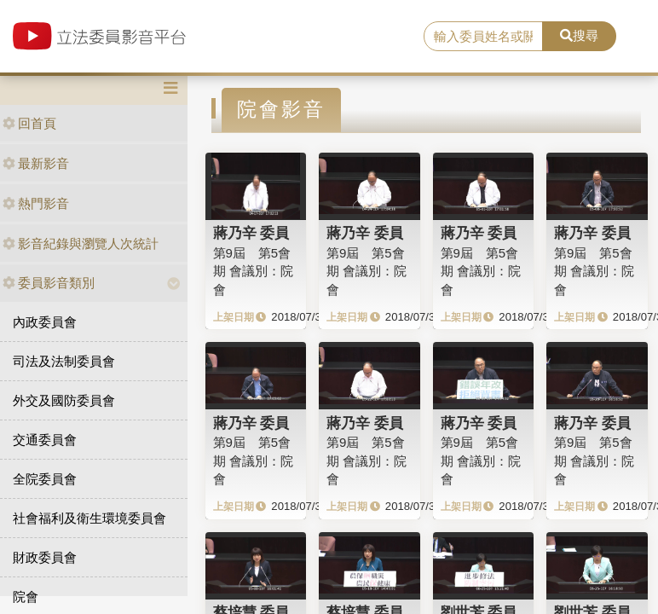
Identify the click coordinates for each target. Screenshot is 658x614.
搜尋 (579, 35)
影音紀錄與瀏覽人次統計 (81, 243)
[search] (484, 36)
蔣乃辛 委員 (251, 232)
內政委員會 (45, 322)
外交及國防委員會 (64, 400)
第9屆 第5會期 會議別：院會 (253, 271)
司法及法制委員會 (64, 361)
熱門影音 (36, 203)
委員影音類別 (49, 282)
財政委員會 (45, 557)
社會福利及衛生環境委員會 (89, 518)
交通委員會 (45, 439)
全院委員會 (45, 479)
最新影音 (36, 163)
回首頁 (29, 123)
